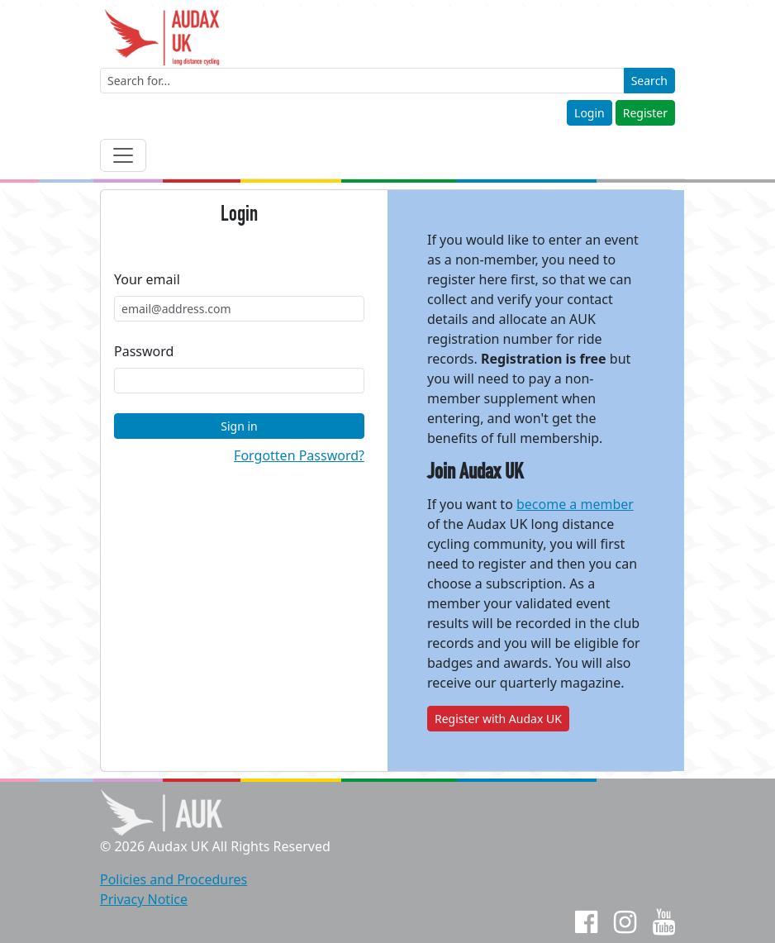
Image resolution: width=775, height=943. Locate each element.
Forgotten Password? (299, 455)
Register (645, 113)
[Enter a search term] (362, 80)
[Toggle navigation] (123, 155)
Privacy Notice (144, 899)
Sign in (239, 426)
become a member (575, 504)
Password (144, 351)
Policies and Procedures (173, 879)
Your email (147, 279)
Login (589, 113)
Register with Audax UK (498, 718)
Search (649, 80)
